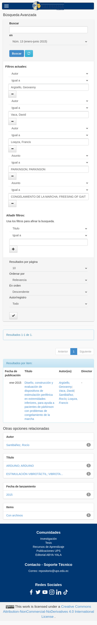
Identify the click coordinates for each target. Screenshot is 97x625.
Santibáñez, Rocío (17, 445)
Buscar (14, 23)
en (11, 35)
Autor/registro (17, 297)
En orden (15, 285)
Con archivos (14, 515)
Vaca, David (66, 390)
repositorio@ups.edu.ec (54, 571)
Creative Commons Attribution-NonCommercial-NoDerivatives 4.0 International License (48, 611)
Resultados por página (23, 261)
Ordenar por (16, 273)
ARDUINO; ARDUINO (20, 465)
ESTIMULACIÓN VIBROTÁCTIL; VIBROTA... (34, 474)
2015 (9, 494)
